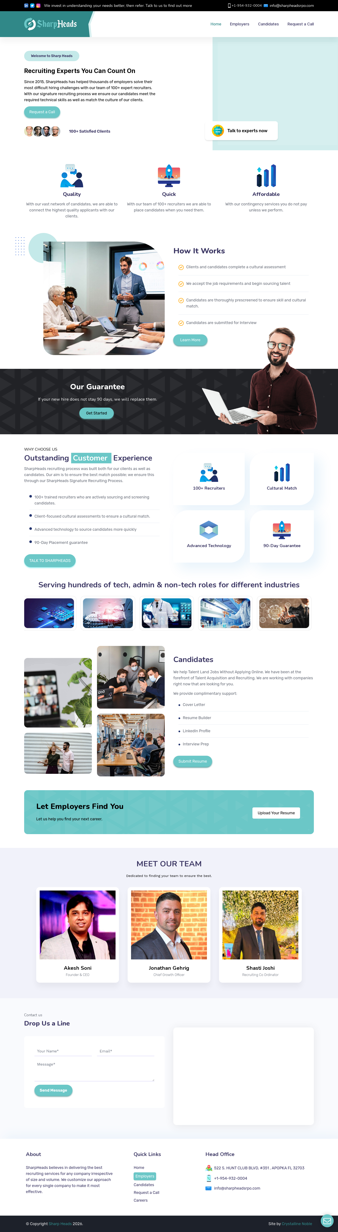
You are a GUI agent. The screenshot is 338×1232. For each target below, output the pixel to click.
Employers (144, 1176)
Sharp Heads (61, 1223)
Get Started (96, 413)
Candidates (144, 1184)
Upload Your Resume (276, 813)
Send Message (53, 1090)
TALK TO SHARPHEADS (49, 560)
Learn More (190, 340)
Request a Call (42, 112)
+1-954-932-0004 (244, 5)
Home (139, 1167)
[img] (241, 87)
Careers (141, 1200)
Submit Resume (192, 761)
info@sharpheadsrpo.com (289, 5)
